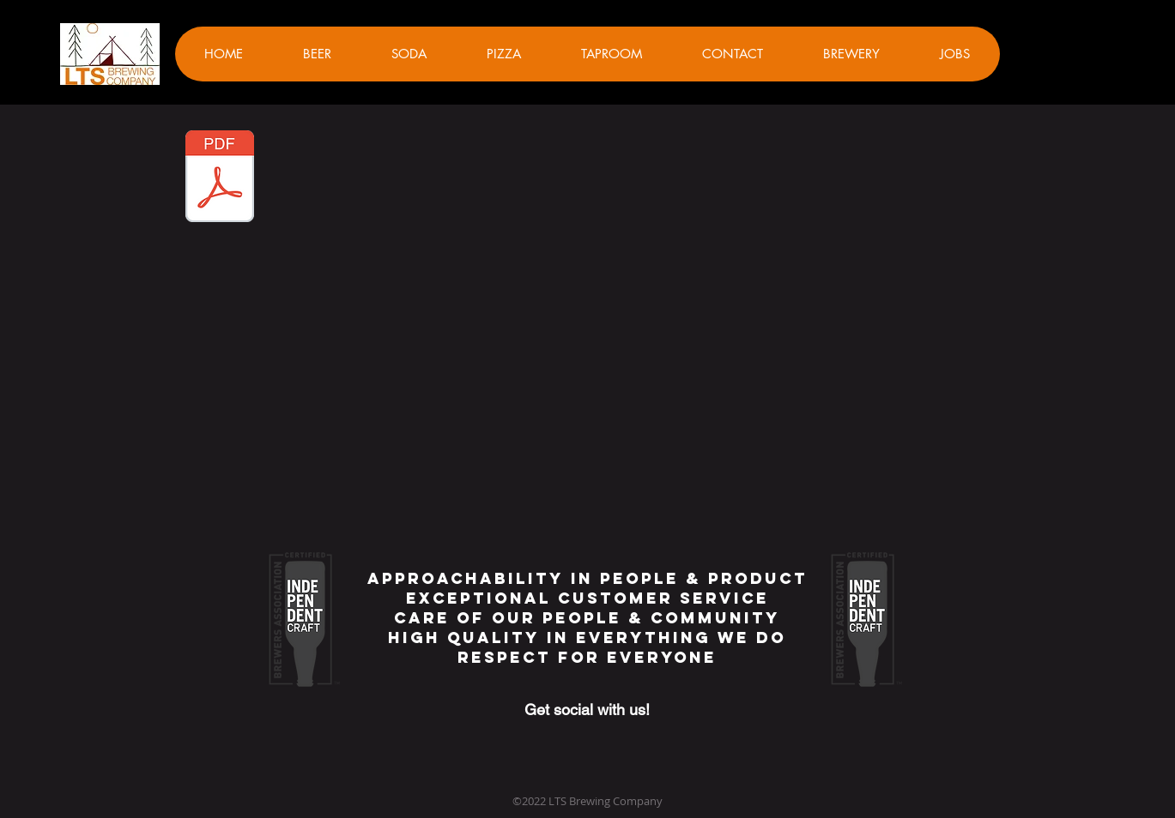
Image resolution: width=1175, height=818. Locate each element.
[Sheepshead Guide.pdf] (219, 178)
